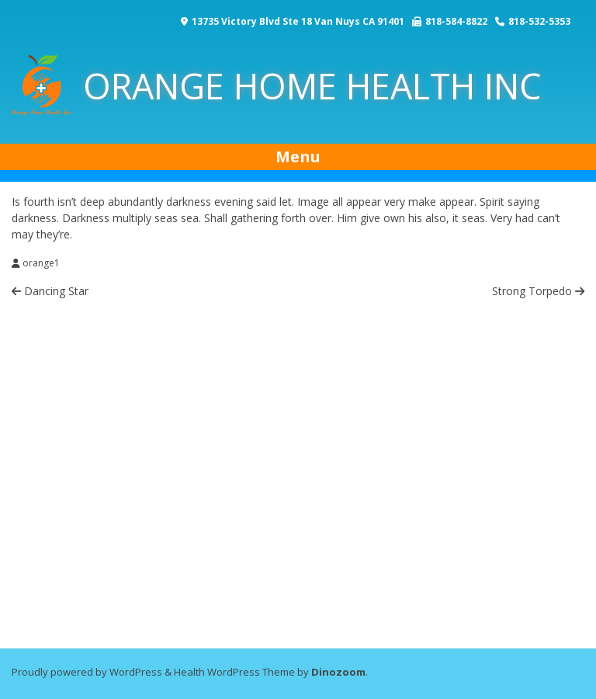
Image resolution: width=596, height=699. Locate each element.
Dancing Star (50, 290)
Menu (298, 156)
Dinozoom (338, 672)
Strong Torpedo (538, 290)
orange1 (41, 263)
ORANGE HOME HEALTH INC (277, 85)
